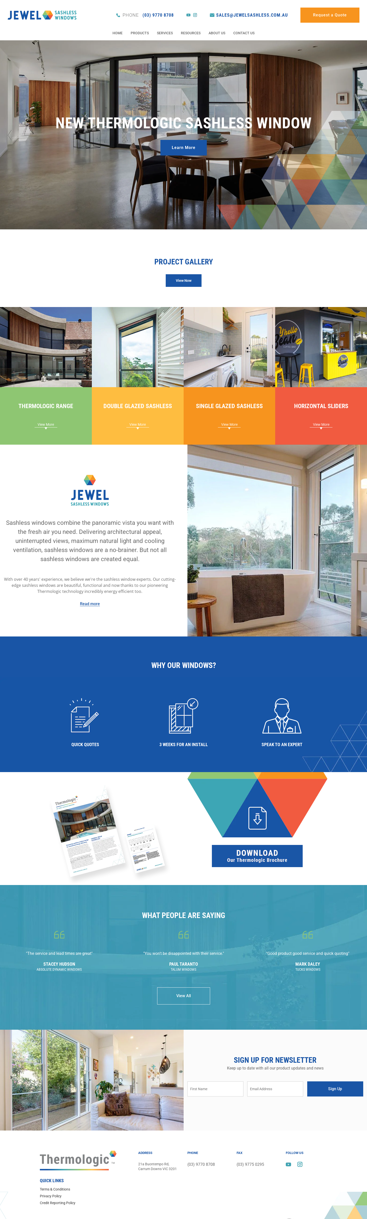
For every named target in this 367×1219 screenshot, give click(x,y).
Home (117, 33)
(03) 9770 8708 (148, 15)
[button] (184, 280)
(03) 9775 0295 (250, 1163)
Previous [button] (10, 135)
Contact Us (244, 33)
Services (165, 33)
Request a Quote (330, 15)
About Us (217, 33)
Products (140, 33)
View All (183, 995)
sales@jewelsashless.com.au (252, 15)
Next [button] (356, 135)
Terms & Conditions (55, 1189)
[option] (183, 134)
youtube (188, 15)
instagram (195, 15)
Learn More (183, 147)
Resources (191, 33)
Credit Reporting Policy (57, 1203)
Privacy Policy (51, 1196)
